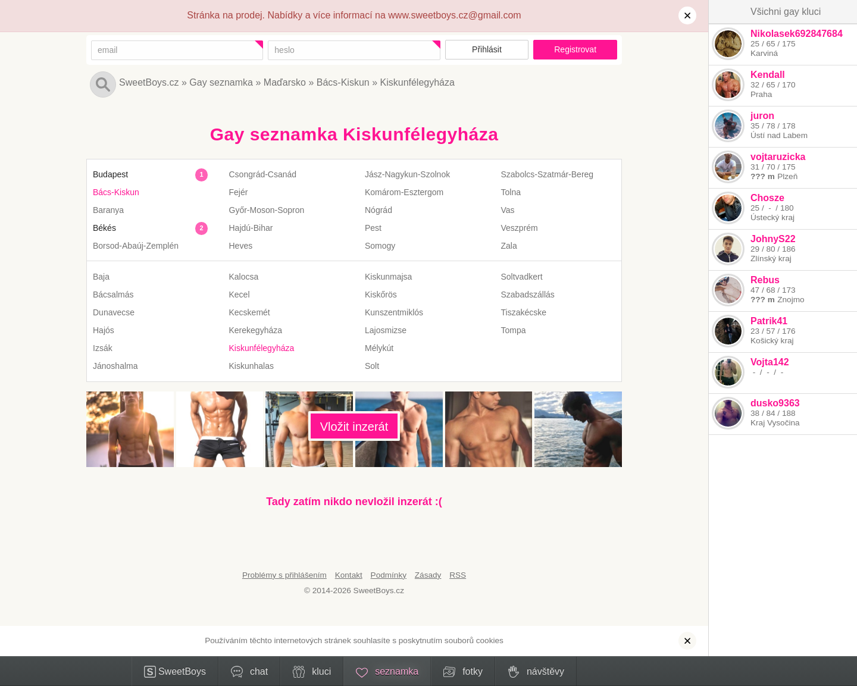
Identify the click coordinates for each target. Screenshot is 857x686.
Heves (241, 245)
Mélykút (379, 348)
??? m (762, 176)
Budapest (110, 174)
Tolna (511, 192)
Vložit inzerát (354, 426)
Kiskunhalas (251, 366)
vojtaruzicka (777, 157)
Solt (372, 366)
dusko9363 (775, 403)
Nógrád (378, 210)
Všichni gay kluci (785, 12)
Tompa (513, 330)
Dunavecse (114, 312)
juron (762, 116)
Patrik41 (768, 321)
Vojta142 (769, 362)
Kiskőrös (381, 294)
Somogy (380, 245)
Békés (104, 228)
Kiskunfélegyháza (417, 82)
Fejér (238, 192)
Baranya (108, 210)
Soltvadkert (522, 276)
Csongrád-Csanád (263, 174)
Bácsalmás (113, 294)
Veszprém (519, 228)
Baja (101, 276)
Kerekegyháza (256, 330)
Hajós (103, 330)
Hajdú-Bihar (251, 228)
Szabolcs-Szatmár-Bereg (547, 174)
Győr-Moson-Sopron (267, 210)
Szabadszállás (528, 294)
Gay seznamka (221, 82)
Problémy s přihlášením (284, 575)
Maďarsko (285, 82)
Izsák (102, 348)
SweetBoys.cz (149, 82)
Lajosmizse (385, 330)
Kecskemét (249, 312)
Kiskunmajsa (388, 276)
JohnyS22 (773, 239)
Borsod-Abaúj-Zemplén (136, 245)
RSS (457, 575)
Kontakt (348, 575)
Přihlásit (487, 49)
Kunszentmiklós (394, 312)
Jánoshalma (115, 366)
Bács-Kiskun (343, 82)
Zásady (428, 575)
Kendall (767, 75)
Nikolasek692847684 (796, 34)
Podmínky (388, 575)
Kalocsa (244, 276)
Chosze (767, 198)
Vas (508, 210)
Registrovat (575, 49)
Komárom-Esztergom (404, 192)
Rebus (765, 280)
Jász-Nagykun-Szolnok (407, 174)
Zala (509, 245)
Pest (373, 228)
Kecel (239, 294)
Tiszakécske (524, 312)
